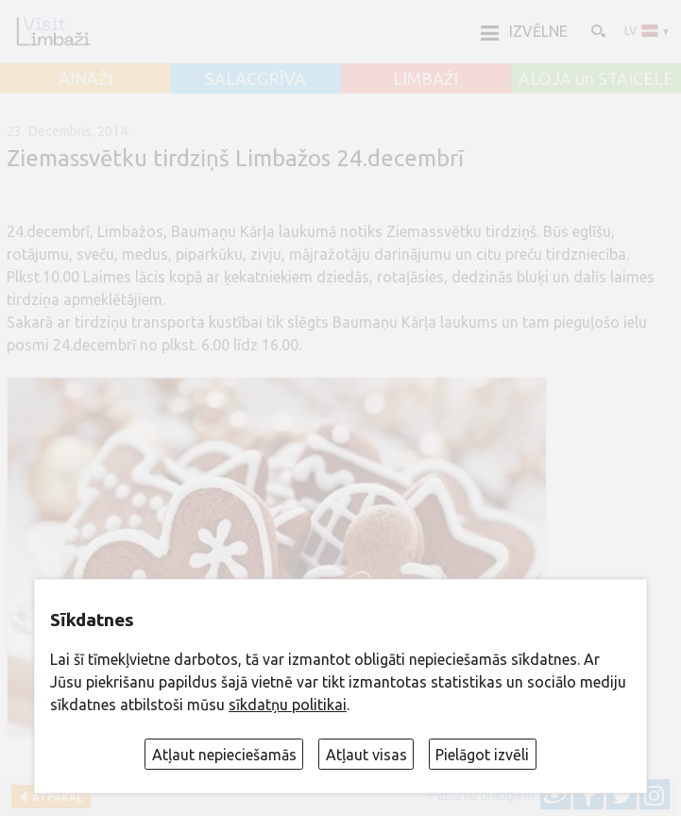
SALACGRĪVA (255, 79)
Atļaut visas (366, 754)
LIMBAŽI (425, 79)
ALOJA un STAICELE (596, 79)
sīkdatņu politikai (288, 704)
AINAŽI (85, 79)
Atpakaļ (54, 796)
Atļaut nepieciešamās (224, 754)
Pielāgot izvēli (482, 754)
